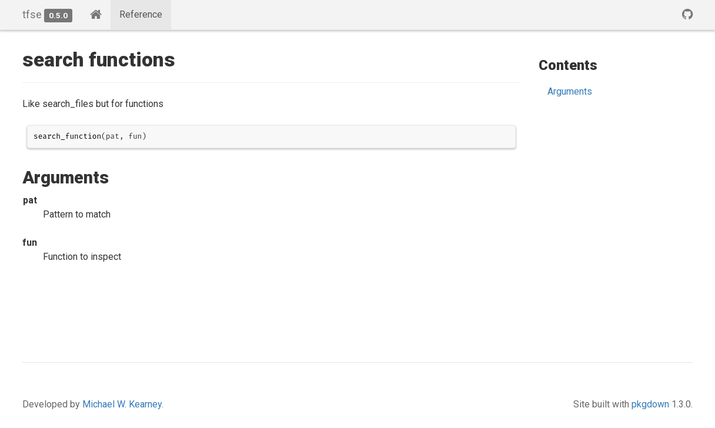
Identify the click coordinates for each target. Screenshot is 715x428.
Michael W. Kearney (122, 404)
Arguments (569, 91)
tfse (32, 14)
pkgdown (650, 404)
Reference (140, 14)
